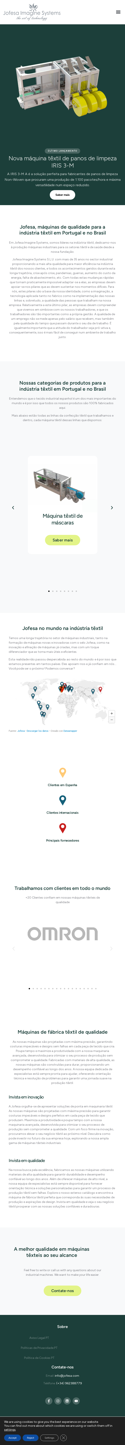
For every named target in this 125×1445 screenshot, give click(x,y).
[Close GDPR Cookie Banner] (63, 1438)
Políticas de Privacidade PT (39, 1348)
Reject (30, 1437)
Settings (49, 1437)
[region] (62, 114)
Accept (12, 1437)
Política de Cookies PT (39, 1358)
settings (10, 1430)
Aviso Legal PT (39, 1338)
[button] (118, 12)
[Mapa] (62, 705)
